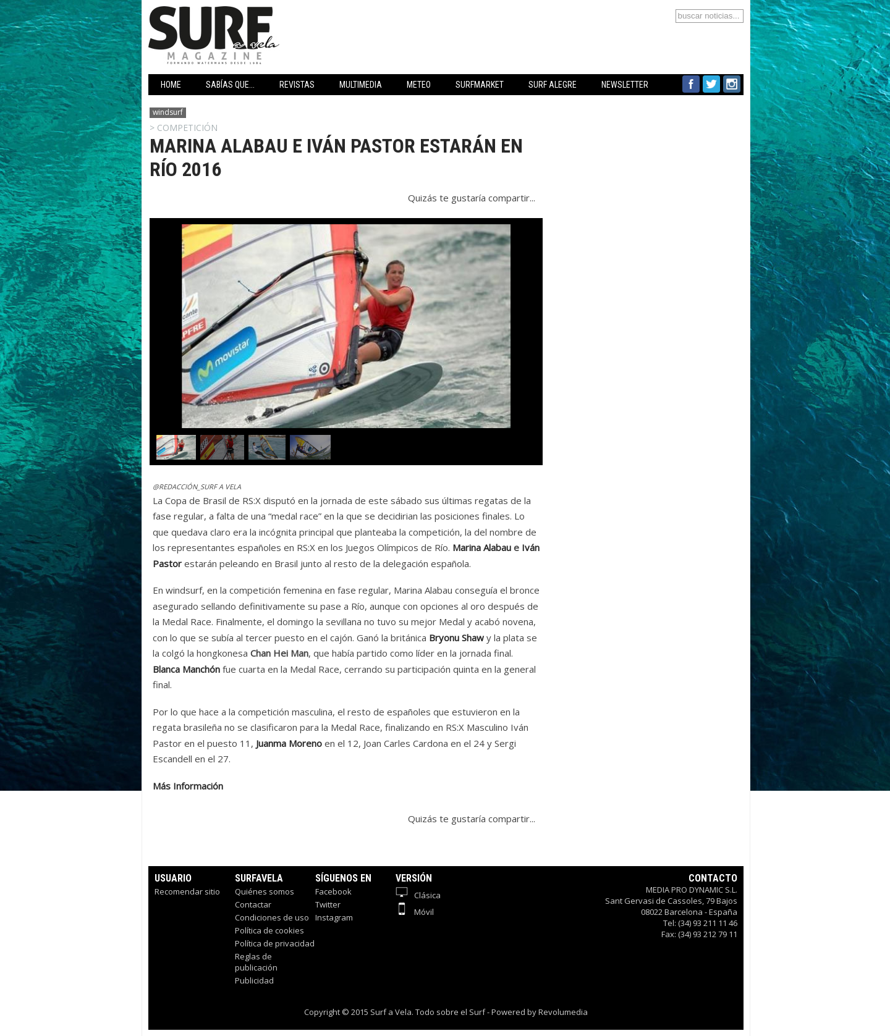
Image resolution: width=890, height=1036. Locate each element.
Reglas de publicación (256, 962)
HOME (171, 85)
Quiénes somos (264, 891)
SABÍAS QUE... (230, 85)
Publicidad (254, 980)
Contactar (253, 904)
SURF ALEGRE (552, 85)
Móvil (415, 911)
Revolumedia (563, 1011)
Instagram (334, 917)
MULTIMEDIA (360, 85)
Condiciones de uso (272, 917)
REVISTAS (297, 85)
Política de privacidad (275, 943)
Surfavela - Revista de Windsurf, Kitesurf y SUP (273, 17)
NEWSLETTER (624, 85)
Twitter (328, 904)
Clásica (418, 895)
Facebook (333, 891)
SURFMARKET (480, 85)
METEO (419, 85)
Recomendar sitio (187, 891)
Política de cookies (269, 930)
